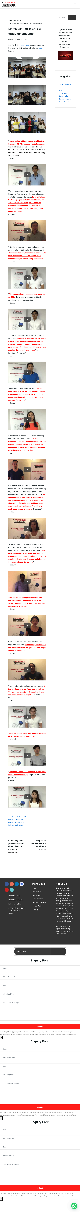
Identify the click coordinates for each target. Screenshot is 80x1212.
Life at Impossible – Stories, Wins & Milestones (26, 23)
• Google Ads (63, 93)
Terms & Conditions (39, 906)
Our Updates (37, 895)
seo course (16, 822)
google (11, 816)
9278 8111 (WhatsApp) (16, 904)
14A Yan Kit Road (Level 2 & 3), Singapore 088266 (16, 914)
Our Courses (37, 899)
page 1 (17, 816)
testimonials (19, 825)
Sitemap (35, 913)
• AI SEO (61, 90)
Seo (9, 822)
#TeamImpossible (15, 20)
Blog (34, 892)
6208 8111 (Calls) (14, 900)
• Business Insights (65, 99)
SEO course (25, 45)
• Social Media (63, 96)
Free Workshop (38, 903)
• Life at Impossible (65, 84)
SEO (40, 48)
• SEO (60, 87)
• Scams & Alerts (64, 102)
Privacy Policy (37, 910)
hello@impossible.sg (15, 908)
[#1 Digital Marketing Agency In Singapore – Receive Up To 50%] (74, 1206)
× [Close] (1, 1044)
